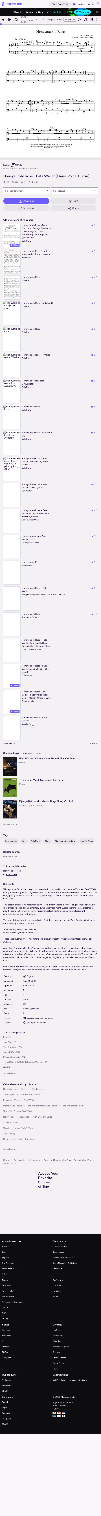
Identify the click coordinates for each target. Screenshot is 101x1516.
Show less (10, 1073)
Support (5, 1257)
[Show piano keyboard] (85, 20)
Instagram (6, 1358)
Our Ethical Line (60, 1246)
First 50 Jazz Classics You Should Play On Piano (47, 758)
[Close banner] (97, 12)
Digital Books (58, 1363)
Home (6, 1160)
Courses (56, 1352)
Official (15, 245)
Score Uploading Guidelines (65, 1263)
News (55, 1369)
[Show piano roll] (92, 20)
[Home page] (12, 4)
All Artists (57, 1341)
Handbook (57, 1291)
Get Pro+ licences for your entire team (70, 1380)
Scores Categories (61, 1346)
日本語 (5, 1424)
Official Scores (59, 1358)
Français (6, 1413)
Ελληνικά (6, 1419)
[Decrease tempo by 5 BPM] (66, 19)
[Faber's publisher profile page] (20, 165)
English (5, 1402)
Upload (78, 4)
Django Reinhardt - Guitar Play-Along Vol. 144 (46, 801)
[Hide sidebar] (33, 725)
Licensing (6, 1285)
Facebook (6, 1335)
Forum (55, 1296)
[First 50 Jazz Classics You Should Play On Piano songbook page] (10, 766)
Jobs (4, 1252)
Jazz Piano (8, 1042)
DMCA (5, 1307)
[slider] (1, 24)
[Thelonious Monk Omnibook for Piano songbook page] (10, 787)
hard (5, 1037)
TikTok (5, 1352)
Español (5, 1407)
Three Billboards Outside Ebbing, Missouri (23, 1062)
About (4, 1246)
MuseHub (6, 1385)
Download (57, 1285)
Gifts (4, 1274)
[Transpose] (48, 19)
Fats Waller (11, 874)
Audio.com (6, 1380)
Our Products (8, 1263)
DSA (4, 1313)
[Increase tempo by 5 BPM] (74, 19)
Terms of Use (8, 1296)
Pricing (5, 1318)
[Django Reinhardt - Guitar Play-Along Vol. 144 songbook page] (10, 809)
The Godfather (10, 1047)
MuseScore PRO (9, 1268)
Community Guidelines (62, 1257)
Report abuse (58, 1252)
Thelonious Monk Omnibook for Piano (41, 780)
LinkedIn (5, 1346)
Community (58, 1268)
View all (94, 743)
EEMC (5, 1391)
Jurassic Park (9, 1052)
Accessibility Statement (12, 1302)
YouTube (6, 1330)
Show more (10, 824)
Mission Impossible (12, 1057)
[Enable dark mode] (79, 20)
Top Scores (57, 1330)
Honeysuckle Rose (12, 871)
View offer (82, 12)
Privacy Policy (8, 1291)
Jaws (5, 1067)
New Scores (58, 1335)
